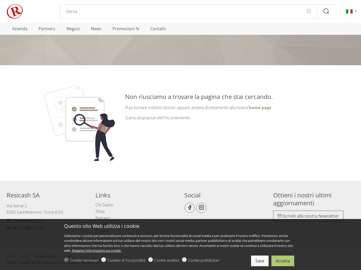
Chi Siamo (104, 205)
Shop (100, 211)
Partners (102, 218)
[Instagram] (201, 208)
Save (259, 261)
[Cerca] (326, 11)
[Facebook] (190, 208)
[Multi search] (309, 11)
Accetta (283, 261)
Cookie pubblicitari (203, 260)
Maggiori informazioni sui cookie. (96, 250)
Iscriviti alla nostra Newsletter (308, 216)
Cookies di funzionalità (126, 260)
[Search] (188, 11)
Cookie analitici (166, 260)
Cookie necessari (84, 260)
